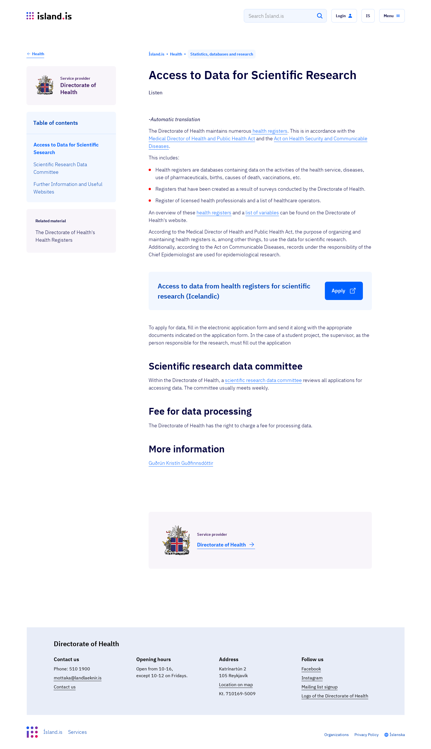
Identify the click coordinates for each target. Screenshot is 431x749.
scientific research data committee (263, 380)
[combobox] (285, 16)
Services (77, 732)
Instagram (312, 678)
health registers (269, 131)
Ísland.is (52, 732)
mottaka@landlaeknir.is (78, 678)
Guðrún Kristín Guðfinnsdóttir (181, 463)
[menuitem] (71, 148)
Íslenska (397, 734)
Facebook (311, 669)
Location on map (236, 684)
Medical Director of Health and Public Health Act (202, 138)
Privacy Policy (366, 734)
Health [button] (35, 53)
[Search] (319, 15)
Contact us (65, 687)
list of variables (262, 212)
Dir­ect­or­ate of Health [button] (226, 544)
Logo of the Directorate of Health (335, 696)
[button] (344, 16)
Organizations (336, 734)
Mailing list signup (320, 687)
